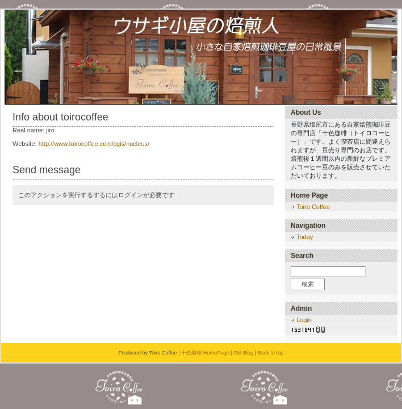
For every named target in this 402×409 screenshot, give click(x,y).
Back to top (271, 353)
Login (304, 319)
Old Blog (243, 353)
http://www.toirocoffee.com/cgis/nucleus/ (94, 143)
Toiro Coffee (313, 206)
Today (304, 236)
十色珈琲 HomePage (205, 353)
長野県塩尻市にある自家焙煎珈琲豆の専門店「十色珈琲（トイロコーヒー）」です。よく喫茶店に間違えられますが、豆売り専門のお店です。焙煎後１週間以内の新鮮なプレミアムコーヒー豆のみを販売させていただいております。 (341, 150)
